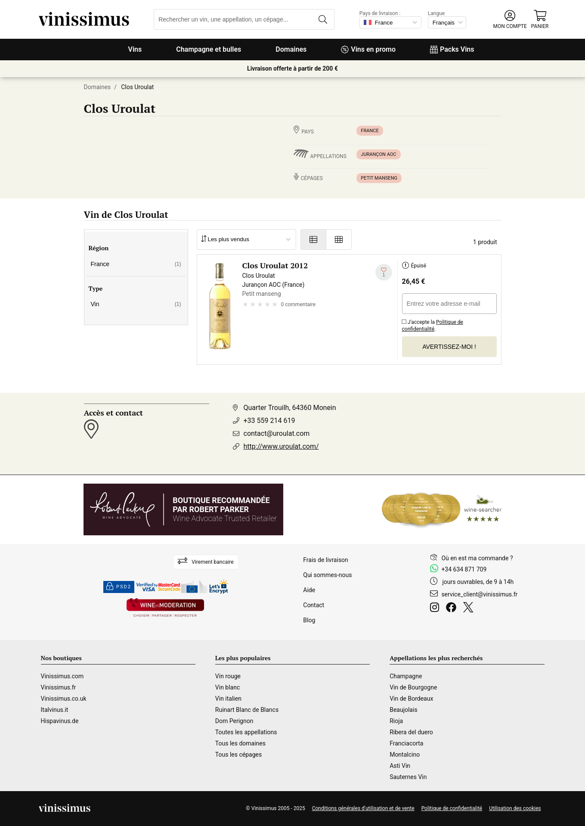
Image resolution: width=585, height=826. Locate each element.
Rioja (396, 720)
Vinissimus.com (62, 676)
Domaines (290, 49)
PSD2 (118, 587)
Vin (136, 304)
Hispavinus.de (60, 720)
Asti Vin (400, 765)
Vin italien (228, 698)
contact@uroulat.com (277, 433)
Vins (135, 49)
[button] (509, 19)
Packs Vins (452, 49)
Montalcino (405, 754)
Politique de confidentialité (433, 325)
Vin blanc (227, 687)
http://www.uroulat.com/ (281, 446)
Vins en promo (368, 49)
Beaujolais (403, 709)
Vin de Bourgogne (413, 687)
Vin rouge (228, 676)
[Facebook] (453, 608)
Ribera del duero (411, 732)
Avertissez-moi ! (449, 346)
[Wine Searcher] (441, 509)
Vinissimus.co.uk (64, 698)
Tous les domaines (240, 743)
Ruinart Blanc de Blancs (247, 709)
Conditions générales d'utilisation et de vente (363, 808)
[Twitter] (470, 608)
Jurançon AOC (378, 154)
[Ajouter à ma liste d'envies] (383, 272)
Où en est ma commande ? (477, 558)
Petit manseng (379, 178)
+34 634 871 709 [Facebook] (463, 569)
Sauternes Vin (408, 776)
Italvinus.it (54, 709)
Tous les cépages (238, 754)
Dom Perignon (234, 720)
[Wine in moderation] (165, 608)
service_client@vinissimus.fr (479, 594)
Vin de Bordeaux (411, 698)
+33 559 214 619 (269, 420)
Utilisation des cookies (515, 808)
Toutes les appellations (246, 732)
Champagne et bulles (208, 49)
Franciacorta (406, 743)
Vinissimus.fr (58, 687)
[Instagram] (436, 608)
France (369, 131)
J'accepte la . (433, 324)
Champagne (406, 676)
